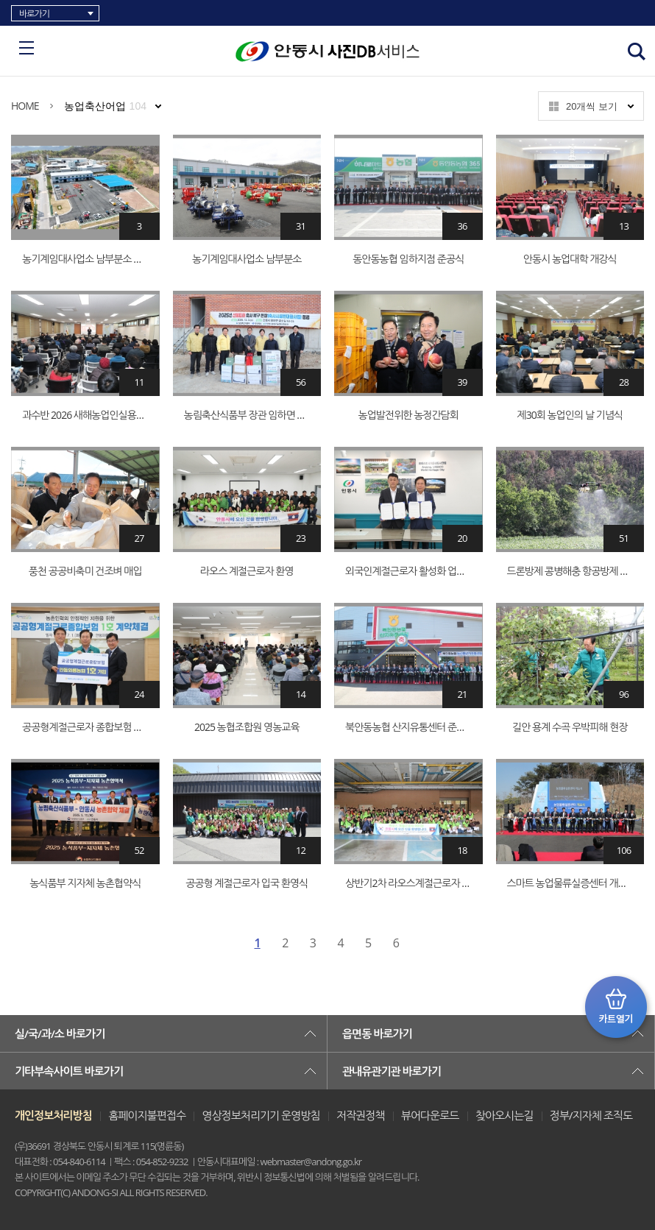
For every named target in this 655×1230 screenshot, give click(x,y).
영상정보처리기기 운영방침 (260, 1115)
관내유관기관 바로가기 (391, 1071)
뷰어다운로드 (430, 1115)
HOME (25, 106)
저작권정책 (360, 1115)
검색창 (636, 51)
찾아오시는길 (504, 1115)
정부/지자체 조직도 (591, 1115)
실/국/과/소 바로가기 (60, 1033)
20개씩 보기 (591, 106)
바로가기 (34, 13)
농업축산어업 (105, 106)
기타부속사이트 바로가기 (69, 1071)
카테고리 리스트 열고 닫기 (26, 47)
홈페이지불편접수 (146, 1115)
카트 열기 (616, 1007)
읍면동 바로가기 (377, 1033)
